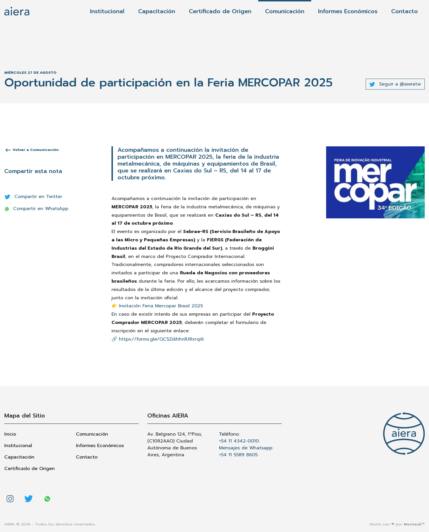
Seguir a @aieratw (395, 84)
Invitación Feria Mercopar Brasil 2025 (161, 305)
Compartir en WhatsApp (36, 208)
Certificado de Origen (220, 11)
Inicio (10, 434)
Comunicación (284, 11)
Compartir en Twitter (33, 196)
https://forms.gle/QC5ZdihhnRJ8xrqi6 (161, 339)
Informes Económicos (347, 11)
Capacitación (156, 11)
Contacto (404, 11)
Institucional (107, 11)
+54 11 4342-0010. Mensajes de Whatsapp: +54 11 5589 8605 (246, 448)
